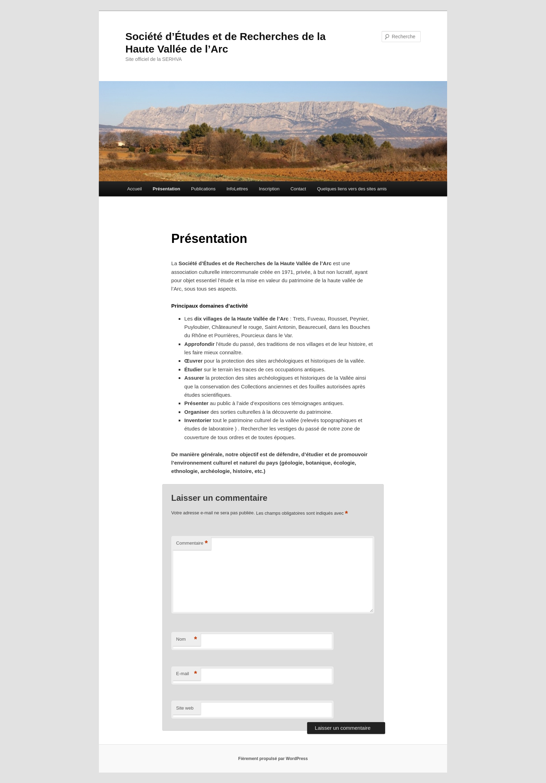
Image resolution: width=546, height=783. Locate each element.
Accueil (134, 188)
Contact (298, 188)
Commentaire (192, 543)
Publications (203, 188)
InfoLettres (237, 188)
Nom (186, 639)
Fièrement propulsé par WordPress (273, 758)
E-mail (186, 674)
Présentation (166, 188)
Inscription (269, 188)
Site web (185, 708)
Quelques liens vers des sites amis (352, 188)
